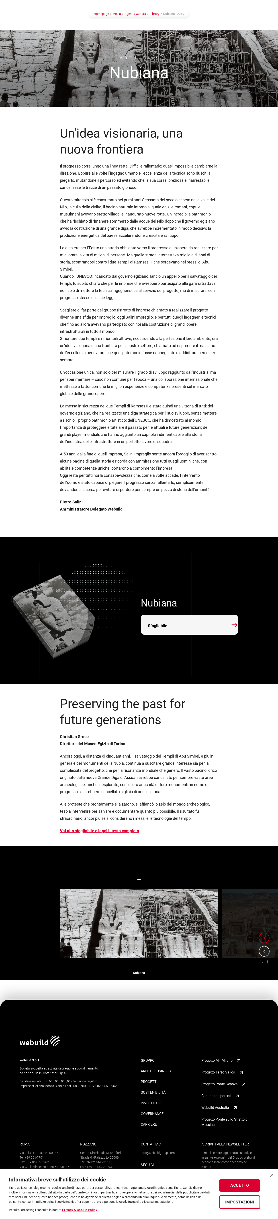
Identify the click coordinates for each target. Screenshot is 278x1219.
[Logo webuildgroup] (40, 1045)
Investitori (151, 1103)
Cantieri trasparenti (220, 1096)
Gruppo (148, 1060)
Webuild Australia (219, 1107)
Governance (152, 1114)
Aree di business (156, 1071)
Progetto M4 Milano (221, 1060)
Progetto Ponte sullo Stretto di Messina (224, 1122)
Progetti (149, 1082)
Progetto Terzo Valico (222, 1072)
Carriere (149, 1124)
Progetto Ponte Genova (224, 1084)
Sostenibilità (153, 1092)
